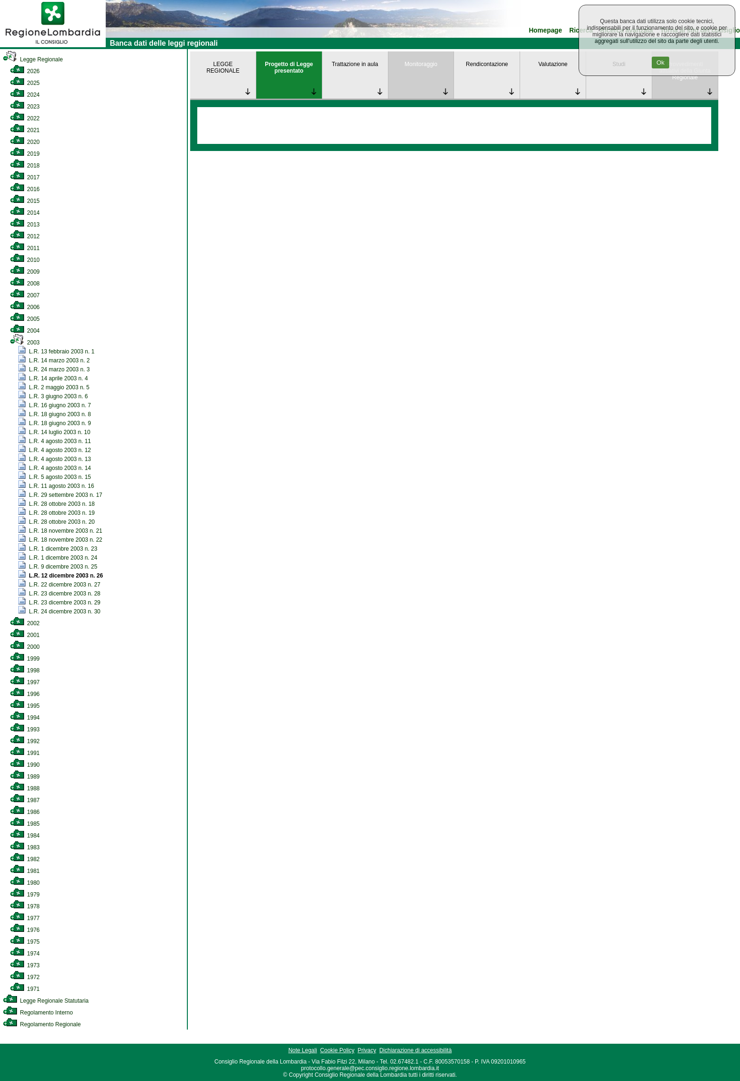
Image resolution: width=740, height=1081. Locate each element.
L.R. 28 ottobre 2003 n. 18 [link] (56, 504)
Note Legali (302, 1050)
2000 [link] (25, 647)
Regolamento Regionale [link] (42, 1024)
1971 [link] (25, 989)
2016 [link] (25, 189)
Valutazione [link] (553, 64)
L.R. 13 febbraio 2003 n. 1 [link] (56, 351)
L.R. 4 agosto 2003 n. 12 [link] (54, 450)
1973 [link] (25, 965)
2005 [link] (25, 319)
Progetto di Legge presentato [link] (289, 67)
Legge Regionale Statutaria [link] (46, 1000)
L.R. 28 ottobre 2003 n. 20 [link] (56, 522)
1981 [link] (25, 871)
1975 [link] (25, 942)
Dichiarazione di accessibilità (415, 1050)
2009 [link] (25, 271)
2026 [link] (25, 71)
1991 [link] (25, 753)
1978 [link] (25, 906)
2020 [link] (25, 142)
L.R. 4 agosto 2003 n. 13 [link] (54, 459)
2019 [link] (25, 154)
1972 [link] (25, 977)
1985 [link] (25, 824)
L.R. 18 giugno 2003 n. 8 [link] (54, 414)
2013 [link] (25, 224)
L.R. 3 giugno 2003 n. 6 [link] (53, 396)
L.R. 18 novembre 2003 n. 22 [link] (60, 539)
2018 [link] (25, 165)
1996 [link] (25, 694)
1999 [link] (25, 658)
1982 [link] (25, 859)
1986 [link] (25, 812)
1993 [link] (25, 729)
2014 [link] (25, 212)
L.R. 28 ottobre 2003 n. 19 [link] (56, 513)
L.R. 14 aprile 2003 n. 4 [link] (53, 378)
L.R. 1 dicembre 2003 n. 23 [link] (57, 548)
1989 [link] (25, 776)
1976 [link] (25, 930)
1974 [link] (25, 953)
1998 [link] (25, 670)
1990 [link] (25, 765)
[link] (53, 45)
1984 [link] (25, 835)
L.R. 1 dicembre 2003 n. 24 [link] (57, 557)
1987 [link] (25, 800)
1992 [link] (25, 741)
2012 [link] (25, 236)
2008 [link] (25, 283)
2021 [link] (25, 130)
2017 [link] (25, 177)
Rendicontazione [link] (487, 64)
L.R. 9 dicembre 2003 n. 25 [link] (57, 566)
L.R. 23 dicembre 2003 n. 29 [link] (59, 602)
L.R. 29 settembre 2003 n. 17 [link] (60, 495)
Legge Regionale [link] (33, 59)
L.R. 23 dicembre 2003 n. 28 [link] (59, 593)
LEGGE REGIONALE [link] (222, 67)
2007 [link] (25, 295)
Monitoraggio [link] (420, 64)
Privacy (367, 1050)
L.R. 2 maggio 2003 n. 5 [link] (53, 387)
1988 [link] (25, 788)
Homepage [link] (545, 30)
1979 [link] (25, 894)
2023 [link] (25, 106)
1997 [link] (25, 682)
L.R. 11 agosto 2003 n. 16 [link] (56, 486)
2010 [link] (25, 260)
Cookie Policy (337, 1050)
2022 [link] (25, 118)
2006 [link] (25, 307)
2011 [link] (25, 248)
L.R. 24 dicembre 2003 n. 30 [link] (59, 611)
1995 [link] (25, 706)
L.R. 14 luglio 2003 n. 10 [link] (54, 432)
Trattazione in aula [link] (355, 64)
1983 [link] (25, 847)
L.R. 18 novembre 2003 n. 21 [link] (60, 531)
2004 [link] (25, 330)
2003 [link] (25, 342)
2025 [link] (25, 83)
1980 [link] (25, 883)
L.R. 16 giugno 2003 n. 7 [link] (54, 405)
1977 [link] (25, 918)
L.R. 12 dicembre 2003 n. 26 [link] (60, 575)
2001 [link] (25, 635)
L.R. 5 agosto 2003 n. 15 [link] (54, 477)
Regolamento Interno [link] (38, 1012)
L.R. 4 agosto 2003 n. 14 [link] (54, 468)
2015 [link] (25, 201)
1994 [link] (25, 717)
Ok (660, 62)
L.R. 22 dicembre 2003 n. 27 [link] (59, 584)
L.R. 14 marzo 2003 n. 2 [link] (54, 360)
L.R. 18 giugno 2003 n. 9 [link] (54, 423)
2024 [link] (25, 95)
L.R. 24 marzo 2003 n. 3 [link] (54, 369)
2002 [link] (25, 623)
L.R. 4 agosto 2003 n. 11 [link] (54, 441)
